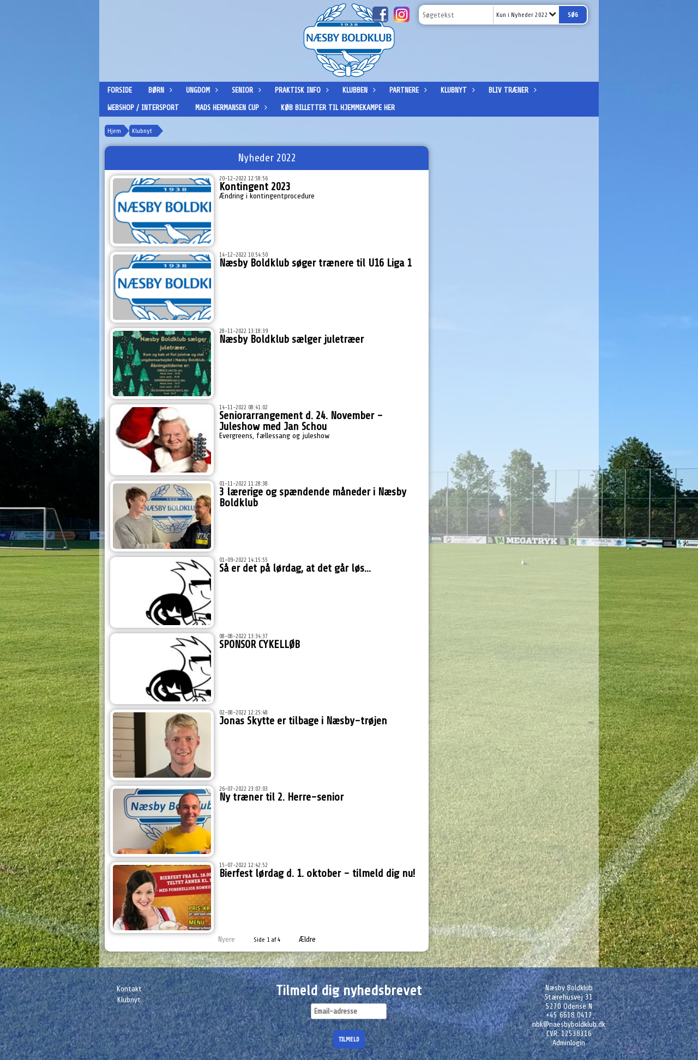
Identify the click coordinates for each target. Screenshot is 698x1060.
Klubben (357, 90)
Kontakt (129, 989)
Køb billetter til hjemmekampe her (338, 108)
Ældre (315, 939)
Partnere (406, 90)
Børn (159, 90)
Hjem (114, 131)
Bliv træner (511, 90)
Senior (245, 90)
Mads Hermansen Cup (229, 108)
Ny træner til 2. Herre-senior (281, 797)
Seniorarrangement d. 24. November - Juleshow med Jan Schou (301, 421)
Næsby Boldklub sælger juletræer (291, 339)
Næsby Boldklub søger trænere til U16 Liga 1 (315, 263)
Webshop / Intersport (143, 108)
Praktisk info (300, 90)
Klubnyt (456, 90)
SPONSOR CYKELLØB (259, 644)
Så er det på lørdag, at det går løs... (295, 568)
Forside (119, 90)
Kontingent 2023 (255, 186)
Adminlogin (568, 1043)
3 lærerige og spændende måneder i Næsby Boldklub (312, 497)
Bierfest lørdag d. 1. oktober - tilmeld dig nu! (317, 873)
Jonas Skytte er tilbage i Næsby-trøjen (303, 720)
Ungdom (200, 90)
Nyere (220, 939)
